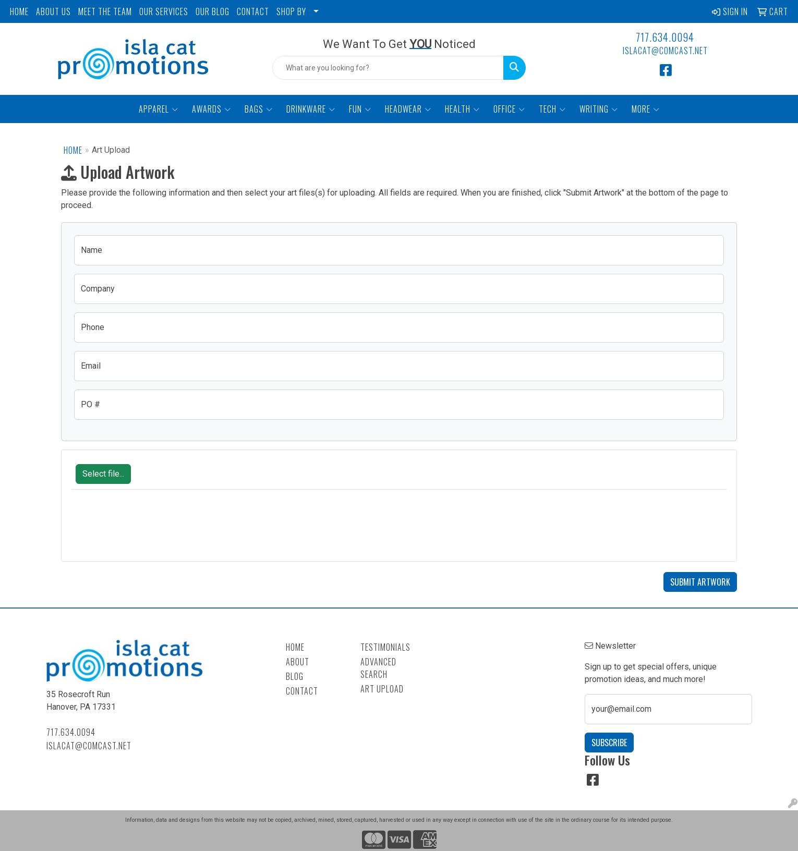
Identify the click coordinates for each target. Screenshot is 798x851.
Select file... (103, 474)
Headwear (408, 109)
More (646, 109)
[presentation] (150, 530)
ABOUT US (53, 11)
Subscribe (609, 742)
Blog (295, 676)
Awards (211, 109)
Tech (552, 109)
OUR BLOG (212, 11)
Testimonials (385, 647)
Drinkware (310, 109)
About (297, 661)
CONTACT (253, 11)
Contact (302, 691)
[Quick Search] (388, 68)
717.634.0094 (665, 37)
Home (73, 150)
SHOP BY (291, 11)
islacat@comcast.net (665, 50)
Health (462, 109)
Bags (259, 109)
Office (509, 109)
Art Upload (382, 689)
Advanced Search (378, 667)
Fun (360, 109)
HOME (19, 11)
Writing (598, 109)
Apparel (158, 109)
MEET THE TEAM (105, 11)
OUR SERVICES (163, 11)
